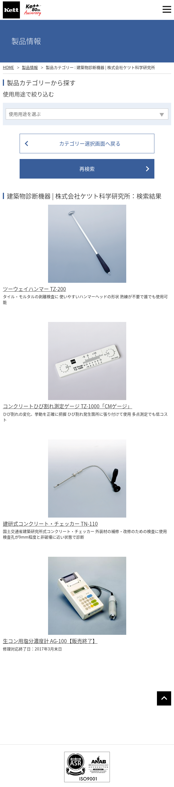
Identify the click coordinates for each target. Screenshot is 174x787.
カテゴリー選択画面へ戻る (90, 143)
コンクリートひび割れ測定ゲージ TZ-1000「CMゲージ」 (67, 406)
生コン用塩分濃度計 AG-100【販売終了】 (50, 641)
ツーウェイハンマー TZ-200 (34, 289)
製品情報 (30, 67)
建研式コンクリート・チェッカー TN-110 (50, 524)
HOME (8, 67)
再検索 (87, 169)
